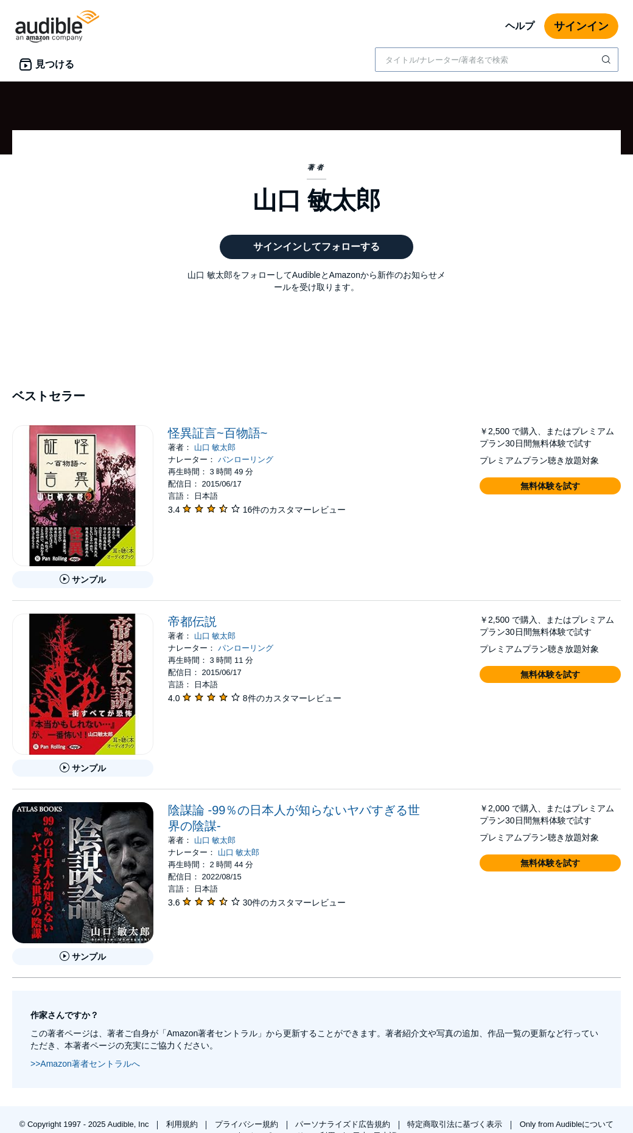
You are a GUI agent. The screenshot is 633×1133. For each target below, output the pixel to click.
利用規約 (183, 1124)
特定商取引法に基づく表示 (456, 1124)
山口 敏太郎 (215, 447)
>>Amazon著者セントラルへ (85, 1064)
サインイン (581, 26)
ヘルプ (519, 26)
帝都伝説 (192, 621)
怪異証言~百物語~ (217, 433)
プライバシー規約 (248, 1124)
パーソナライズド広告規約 (344, 1124)
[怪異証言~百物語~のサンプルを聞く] (82, 579)
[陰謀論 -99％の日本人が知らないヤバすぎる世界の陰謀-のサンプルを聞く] (82, 956)
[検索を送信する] (607, 59)
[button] (550, 485)
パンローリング (245, 459)
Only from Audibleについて (567, 1124)
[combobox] (496, 59)
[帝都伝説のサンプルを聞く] (82, 768)
